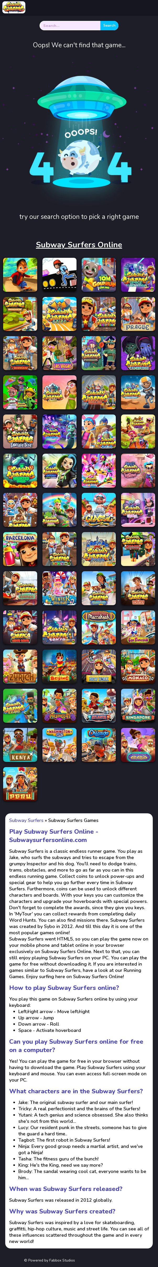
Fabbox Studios (62, 1260)
